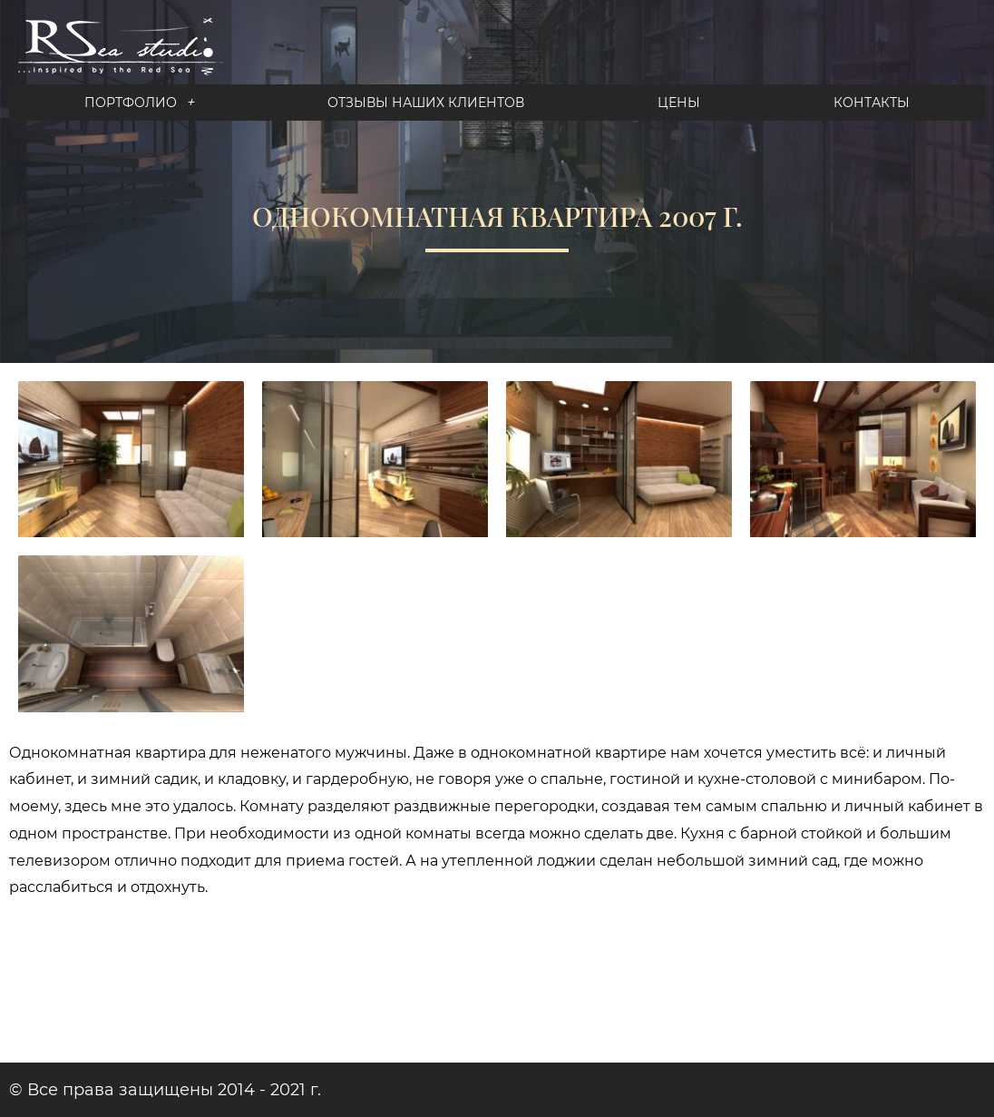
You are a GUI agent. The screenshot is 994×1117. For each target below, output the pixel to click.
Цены (679, 102)
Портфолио (139, 102)
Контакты (871, 102)
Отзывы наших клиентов (425, 102)
